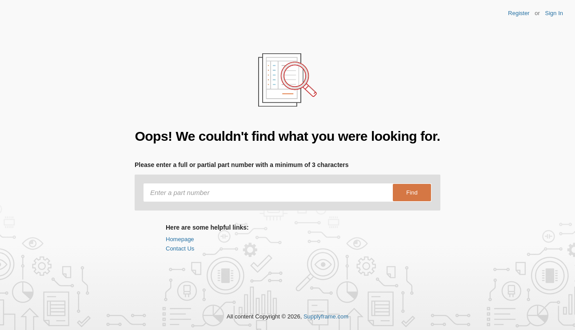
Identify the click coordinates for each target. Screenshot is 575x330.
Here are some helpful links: (207, 227)
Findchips (41, 16)
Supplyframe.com (325, 316)
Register (518, 13)
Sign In (554, 13)
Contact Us (180, 248)
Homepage (180, 239)
